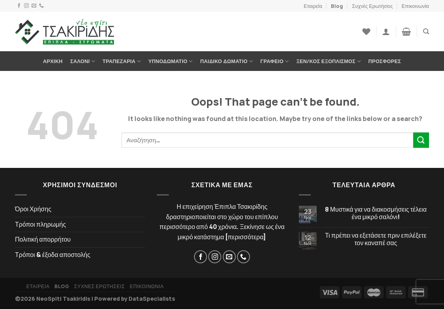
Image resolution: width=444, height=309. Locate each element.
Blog (337, 5)
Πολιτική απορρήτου (43, 239)
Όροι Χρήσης (33, 209)
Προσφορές (384, 61)
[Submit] (421, 140)
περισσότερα (245, 237)
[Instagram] (26, 6)
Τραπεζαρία (122, 61)
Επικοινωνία (415, 5)
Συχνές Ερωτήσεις (372, 5)
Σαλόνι (82, 61)
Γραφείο (274, 61)
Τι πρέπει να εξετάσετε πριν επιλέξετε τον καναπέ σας (376, 239)
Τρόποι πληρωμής (40, 224)
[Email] (34, 6)
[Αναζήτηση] (426, 31)
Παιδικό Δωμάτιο (226, 61)
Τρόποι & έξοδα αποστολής (52, 254)
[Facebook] (19, 6)
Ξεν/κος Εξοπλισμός (329, 61)
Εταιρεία (313, 5)
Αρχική (53, 61)
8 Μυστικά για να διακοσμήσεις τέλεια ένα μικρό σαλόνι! (376, 213)
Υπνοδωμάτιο (170, 61)
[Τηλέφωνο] (41, 6)
